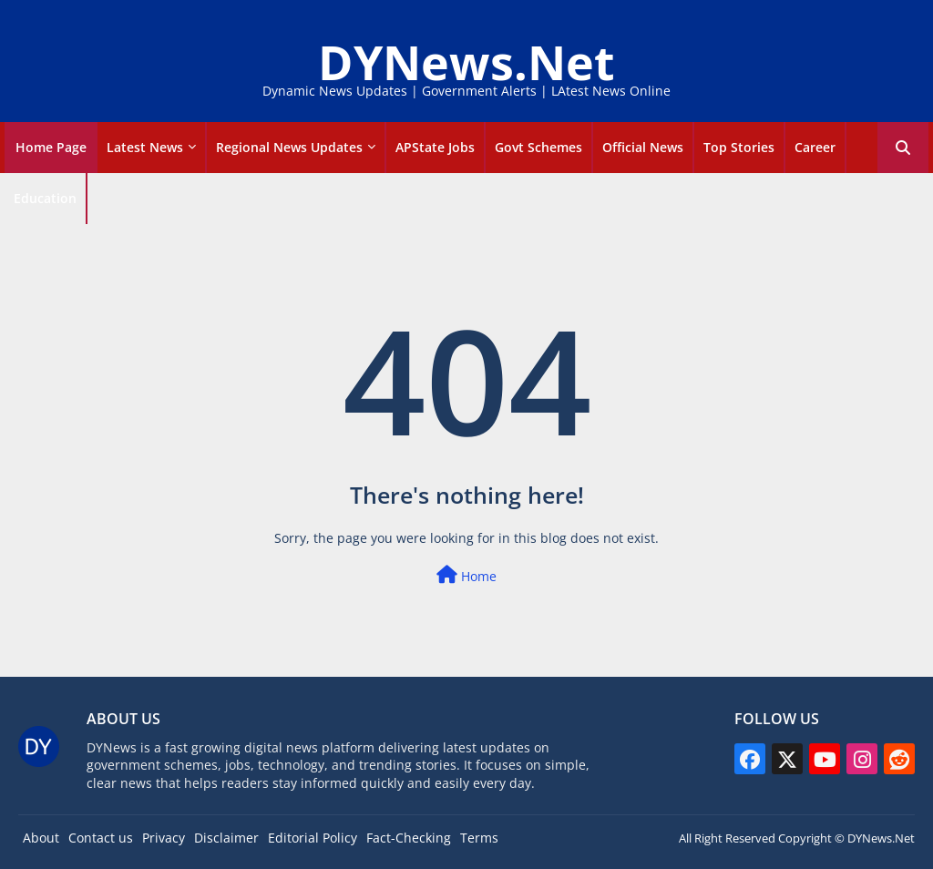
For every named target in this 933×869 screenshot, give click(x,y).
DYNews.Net (466, 61)
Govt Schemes (538, 147)
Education (45, 198)
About (41, 837)
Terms (479, 837)
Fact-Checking (408, 837)
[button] (902, 147)
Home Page (51, 147)
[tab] (51, 147)
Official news (642, 147)
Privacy (163, 837)
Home (466, 575)
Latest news (145, 147)
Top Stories (738, 147)
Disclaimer (226, 837)
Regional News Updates (289, 147)
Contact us (100, 837)
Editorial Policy (312, 837)
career (815, 147)
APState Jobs (435, 147)
